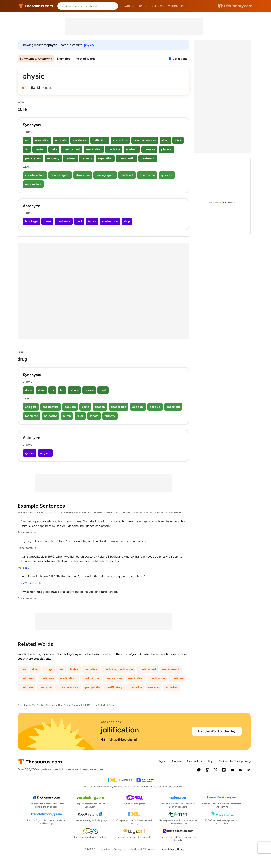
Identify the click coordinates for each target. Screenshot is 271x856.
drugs (48, 669)
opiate (74, 390)
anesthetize (50, 407)
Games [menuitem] (143, 6)
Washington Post (34, 583)
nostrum (132, 149)
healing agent (105, 175)
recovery (53, 158)
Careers (177, 761)
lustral (74, 669)
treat (103, 390)
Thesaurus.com (36, 6)
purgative (135, 687)
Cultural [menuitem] (158, 6)
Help (209, 761)
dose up (155, 407)
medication (93, 149)
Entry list (161, 761)
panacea (149, 149)
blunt (85, 407)
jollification (120, 729)
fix (27, 149)
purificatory (114, 687)
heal (61, 669)
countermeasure (145, 140)
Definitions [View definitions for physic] (179, 58)
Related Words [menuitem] (85, 58)
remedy (87, 158)
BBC (27, 567)
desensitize (118, 407)
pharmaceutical (68, 687)
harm (47, 221)
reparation (105, 158)
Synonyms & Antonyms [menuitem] (36, 58)
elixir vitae (83, 175)
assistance (80, 140)
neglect (45, 453)
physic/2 (90, 45)
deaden (100, 407)
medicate (31, 416)
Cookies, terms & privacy (234, 761)
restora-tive (33, 184)
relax (80, 416)
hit (62, 390)
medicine (113, 149)
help (54, 149)
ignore (29, 453)
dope (28, 390)
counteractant (35, 175)
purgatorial (92, 687)
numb (67, 416)
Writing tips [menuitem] (176, 6)
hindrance (63, 221)
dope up (138, 407)
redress (70, 158)
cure (23, 669)
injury (92, 221)
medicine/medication (118, 669)
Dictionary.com (235, 6)
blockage (31, 221)
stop (127, 221)
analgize (31, 407)
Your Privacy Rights (173, 849)
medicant (127, 175)
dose (41, 390)
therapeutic (126, 158)
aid (27, 140)
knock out (173, 407)
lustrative (91, 669)
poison (89, 390)
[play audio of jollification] (103, 739)
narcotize (50, 416)
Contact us (194, 761)
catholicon (100, 140)
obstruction (110, 221)
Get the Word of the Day (217, 731)
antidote (61, 140)
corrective (120, 140)
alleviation (42, 140)
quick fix (167, 175)
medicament (71, 149)
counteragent (60, 175)
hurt (79, 221)
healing (40, 149)
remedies (171, 687)
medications (68, 678)
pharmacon (147, 175)
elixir (178, 140)
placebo (166, 149)
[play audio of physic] (24, 88)
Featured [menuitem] (128, 6)
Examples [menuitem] (63, 58)
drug (165, 140)
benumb (70, 407)
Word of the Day (112, 722)
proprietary (33, 158)
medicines (27, 678)
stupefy (110, 416)
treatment (147, 158)
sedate (94, 416)
